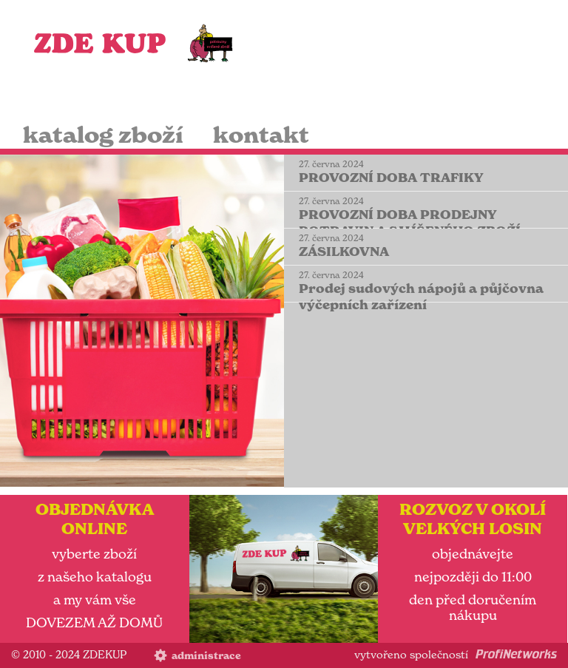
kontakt (261, 135)
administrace (206, 656)
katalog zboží (103, 135)
